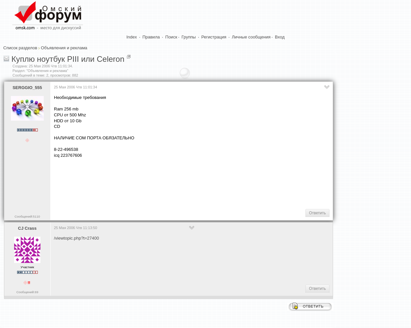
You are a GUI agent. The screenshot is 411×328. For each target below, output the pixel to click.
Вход (279, 37)
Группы (188, 37)
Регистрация (213, 37)
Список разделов (20, 47)
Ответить (317, 213)
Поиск (171, 37)
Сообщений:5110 (27, 216)
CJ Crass (27, 228)
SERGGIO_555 (27, 87)
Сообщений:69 (27, 292)
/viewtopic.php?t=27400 (76, 238)
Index (132, 37)
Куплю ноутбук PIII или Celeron (68, 59)
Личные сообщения (251, 37)
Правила (151, 37)
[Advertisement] (173, 183)
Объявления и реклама (64, 47)
